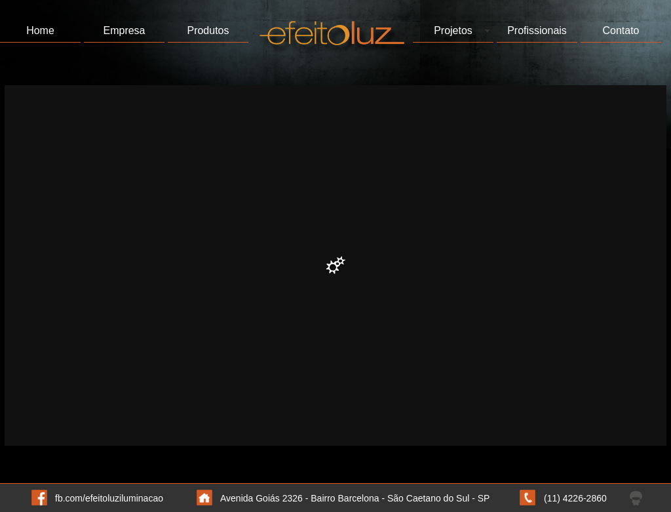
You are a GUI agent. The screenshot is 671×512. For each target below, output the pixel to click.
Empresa (124, 30)
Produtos (208, 30)
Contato (620, 30)
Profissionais (537, 30)
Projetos (453, 30)
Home (40, 30)
